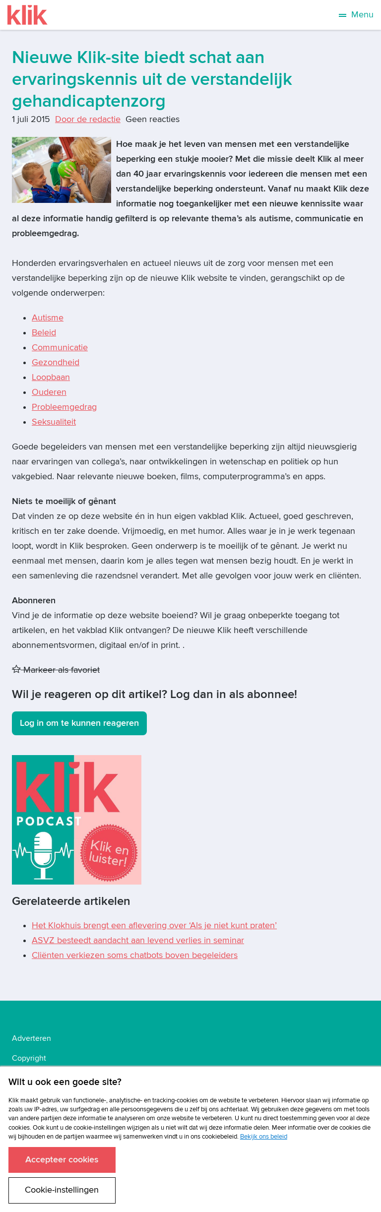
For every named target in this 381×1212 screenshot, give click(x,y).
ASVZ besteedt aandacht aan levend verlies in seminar (138, 940)
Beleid (44, 332)
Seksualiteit (54, 422)
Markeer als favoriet (56, 670)
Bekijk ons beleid (263, 1137)
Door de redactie (88, 119)
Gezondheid (55, 362)
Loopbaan (51, 377)
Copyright (29, 1058)
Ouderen (49, 392)
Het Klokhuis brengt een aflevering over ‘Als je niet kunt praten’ (154, 925)
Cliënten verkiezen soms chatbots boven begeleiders (135, 955)
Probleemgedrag (64, 407)
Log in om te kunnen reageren (79, 723)
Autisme (48, 318)
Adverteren (31, 1038)
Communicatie (60, 347)
